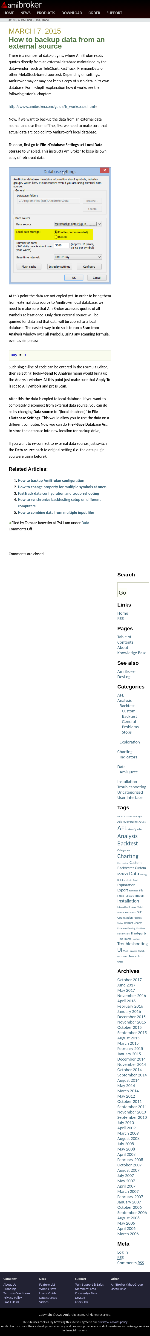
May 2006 (126, 1223)
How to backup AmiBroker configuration (51, 480)
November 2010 (131, 1112)
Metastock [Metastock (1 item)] (130, 912)
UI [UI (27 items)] (119, 949)
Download (71, 12)
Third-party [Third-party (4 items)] (139, 933)
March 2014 (128, 1090)
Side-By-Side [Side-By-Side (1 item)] (123, 933)
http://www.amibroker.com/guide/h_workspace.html (52, 106)
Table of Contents (125, 639)
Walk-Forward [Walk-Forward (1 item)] (130, 950)
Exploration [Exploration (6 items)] (126, 884)
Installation (127, 781)
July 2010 (125, 1122)
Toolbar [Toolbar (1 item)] (136, 938)
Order (94, 12)
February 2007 (130, 1196)
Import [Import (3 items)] (139, 896)
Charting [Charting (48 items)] (127, 856)
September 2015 (132, 1032)
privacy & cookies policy (112, 1322)
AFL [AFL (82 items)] (122, 828)
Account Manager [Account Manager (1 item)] (133, 816)
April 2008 (126, 1154)
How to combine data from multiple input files (56, 512)
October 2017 (129, 979)
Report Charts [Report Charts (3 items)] (133, 923)
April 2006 (126, 1228)
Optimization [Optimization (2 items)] (125, 917)
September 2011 (132, 1106)
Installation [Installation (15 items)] (128, 901)
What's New (47, 1289)
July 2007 (125, 1175)
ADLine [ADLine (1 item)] (142, 821)
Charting (125, 751)
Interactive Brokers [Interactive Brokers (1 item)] (126, 907)
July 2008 (125, 1143)
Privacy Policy (12, 1298)
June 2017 (126, 985)
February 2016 (130, 1006)
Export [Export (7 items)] (122, 890)
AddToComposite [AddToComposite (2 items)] (127, 821)
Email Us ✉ (11, 1302)
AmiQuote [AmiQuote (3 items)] (135, 829)
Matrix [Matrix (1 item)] (140, 907)
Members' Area (85, 1289)
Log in (122, 1252)
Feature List (47, 1284)
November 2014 (131, 1064)
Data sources (48, 1298)
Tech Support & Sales (89, 1284)
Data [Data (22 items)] (134, 873)
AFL (120, 695)
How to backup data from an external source (57, 43)
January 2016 (129, 1011)
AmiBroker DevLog (126, 674)
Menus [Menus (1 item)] (120, 912)
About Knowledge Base (131, 650)
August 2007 (128, 1170)
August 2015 (128, 1038)
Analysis (124, 700)
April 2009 (126, 1128)
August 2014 (128, 1080)
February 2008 (130, 1159)
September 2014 (132, 1075)
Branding (9, 1289)
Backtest (127, 705)
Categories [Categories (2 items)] (123, 850)
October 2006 (129, 1207)
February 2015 (130, 1048)
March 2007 (128, 1191)
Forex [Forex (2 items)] (120, 895)
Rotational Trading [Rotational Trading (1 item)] (126, 928)
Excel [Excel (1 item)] (135, 880)
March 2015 (128, 1043)
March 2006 (128, 1233)
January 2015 (129, 1053)
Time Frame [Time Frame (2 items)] (124, 938)
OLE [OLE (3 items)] (139, 912)
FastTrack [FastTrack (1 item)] (133, 890)
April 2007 (126, 1186)
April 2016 (126, 1000)
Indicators (128, 757)
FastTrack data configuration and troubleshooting (58, 493)
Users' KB (81, 1302)
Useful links (119, 1289)
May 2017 (126, 990)
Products (46, 12)
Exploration (130, 742)
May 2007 (126, 1180)
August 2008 (128, 1138)
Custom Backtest (129, 713)
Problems (130, 726)
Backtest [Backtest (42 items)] (127, 843)
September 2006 (132, 1212)
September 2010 (132, 1117)
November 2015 (131, 1022)
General (129, 721)
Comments (130, 1262)
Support (114, 12)
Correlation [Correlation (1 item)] (123, 863)
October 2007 (129, 1165)
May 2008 (126, 1149)
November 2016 (131, 995)
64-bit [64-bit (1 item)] (120, 816)
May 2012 (126, 1096)
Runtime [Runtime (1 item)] (140, 928)
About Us (9, 1284)
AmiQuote (129, 772)
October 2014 (129, 1069)
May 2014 (126, 1085)
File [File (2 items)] (141, 890)
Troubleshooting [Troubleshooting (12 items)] (132, 943)
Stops (127, 732)
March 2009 (128, 1133)
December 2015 (131, 1016)
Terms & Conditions (16, 1293)
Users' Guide (48, 1293)
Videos (44, 1302)
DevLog (80, 1298)
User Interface (129, 797)
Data (85, 522)
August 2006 (128, 1217)
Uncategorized (130, 792)
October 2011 (129, 1101)
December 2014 (131, 1059)
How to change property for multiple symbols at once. (62, 486)
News (25, 12)
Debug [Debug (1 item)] (143, 874)
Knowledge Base (35, 20)
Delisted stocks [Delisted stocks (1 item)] (124, 880)
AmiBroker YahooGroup (127, 1284)
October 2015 (129, 1027)
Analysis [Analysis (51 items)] (127, 836)
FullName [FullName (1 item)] (129, 895)
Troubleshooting (131, 786)
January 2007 (129, 1202)
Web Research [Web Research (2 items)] (131, 956)
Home (8, 12)
